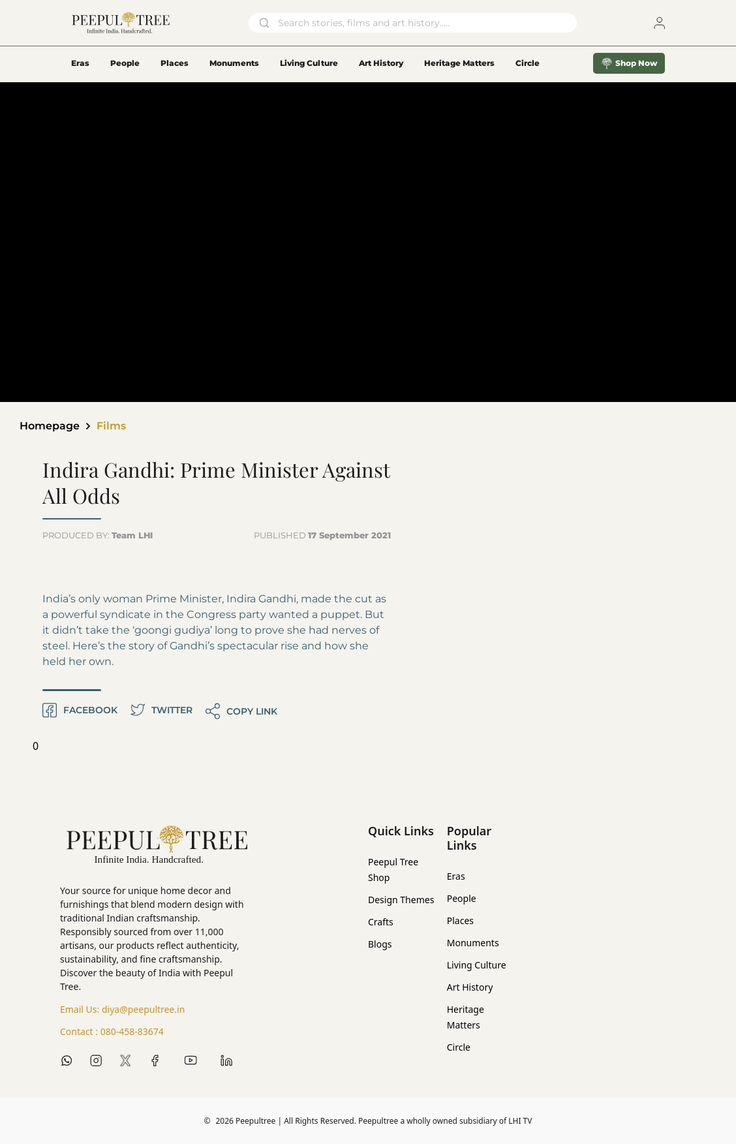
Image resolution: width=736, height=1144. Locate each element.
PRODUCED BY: (97, 535)
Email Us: (122, 1009)
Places (175, 63)
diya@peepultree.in (143, 1009)
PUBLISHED (322, 535)
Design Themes (401, 899)
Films (111, 426)
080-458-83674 (132, 1031)
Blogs (380, 944)
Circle (458, 1047)
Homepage (50, 426)
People (125, 63)
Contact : (112, 1032)
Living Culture (309, 63)
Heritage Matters (459, 63)
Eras (80, 63)
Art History (381, 63)
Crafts (380, 922)
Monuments (234, 63)
